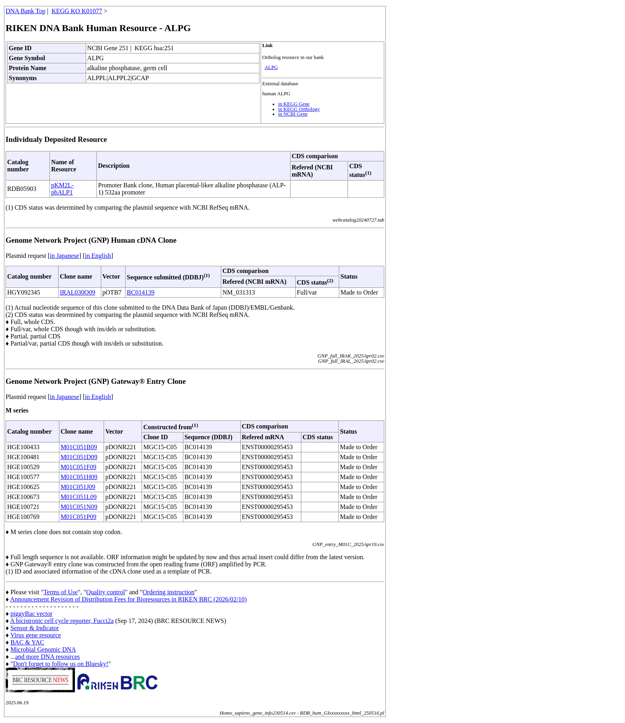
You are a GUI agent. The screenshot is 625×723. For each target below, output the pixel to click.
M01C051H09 (79, 476)
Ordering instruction (169, 592)
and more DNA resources (47, 656)
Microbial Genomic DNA (43, 649)
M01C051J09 (78, 486)
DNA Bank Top (25, 11)
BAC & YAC (27, 642)
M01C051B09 (79, 447)
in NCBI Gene (293, 114)
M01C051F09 (78, 467)
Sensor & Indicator (34, 628)
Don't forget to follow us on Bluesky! (60, 663)
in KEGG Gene (294, 104)
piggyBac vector (31, 613)
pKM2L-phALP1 (62, 189)
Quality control (105, 592)
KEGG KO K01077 (76, 11)
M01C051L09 (79, 496)
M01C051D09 (79, 457)
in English (98, 255)
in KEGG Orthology (299, 109)
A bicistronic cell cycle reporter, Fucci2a (62, 620)
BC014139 (140, 292)
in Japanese (64, 255)
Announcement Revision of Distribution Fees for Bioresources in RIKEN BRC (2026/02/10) (128, 599)
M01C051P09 (78, 516)
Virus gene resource (35, 635)
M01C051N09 (79, 506)
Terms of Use (60, 592)
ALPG (271, 67)
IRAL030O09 (77, 292)
